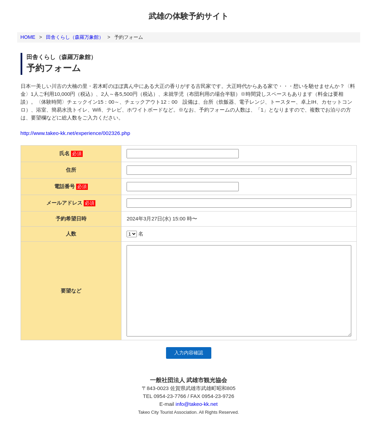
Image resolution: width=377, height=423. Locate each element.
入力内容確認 (188, 352)
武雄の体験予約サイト (189, 16)
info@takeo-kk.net (197, 404)
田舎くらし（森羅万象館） (75, 37)
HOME (28, 37)
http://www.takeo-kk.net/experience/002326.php (75, 133)
